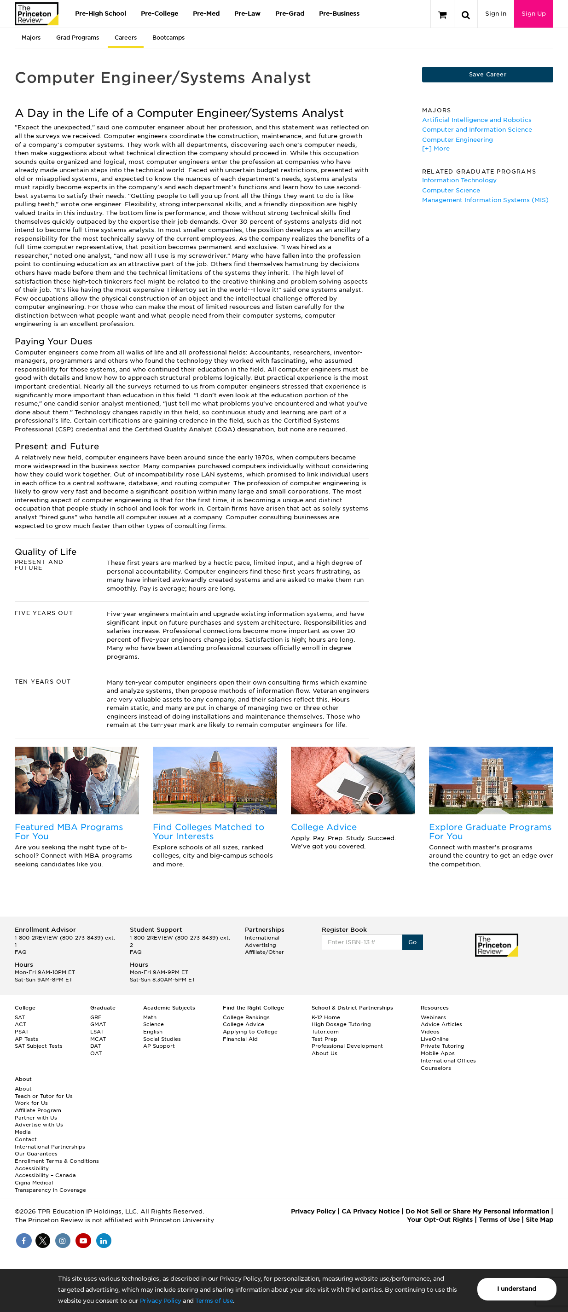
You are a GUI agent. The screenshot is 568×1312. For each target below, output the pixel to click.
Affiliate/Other (264, 952)
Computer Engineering (457, 139)
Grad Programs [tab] (77, 37)
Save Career (487, 74)
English (152, 1031)
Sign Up (534, 13)
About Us (324, 1053)
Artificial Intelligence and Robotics (477, 119)
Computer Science (451, 190)
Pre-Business (339, 13)
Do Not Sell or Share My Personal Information (477, 1211)
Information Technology (459, 180)
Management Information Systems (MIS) (485, 200)
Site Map (539, 1219)
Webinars (433, 1017)
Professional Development (347, 1046)
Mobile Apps (438, 1053)
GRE (96, 1017)
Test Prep (324, 1039)
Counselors (436, 1068)
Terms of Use (214, 1300)
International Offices (448, 1060)
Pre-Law (247, 13)
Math (149, 1017)
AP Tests (26, 1039)
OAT (96, 1053)
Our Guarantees (36, 1153)
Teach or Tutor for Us (44, 1096)
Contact (26, 1139)
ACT (20, 1024)
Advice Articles (441, 1024)
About (23, 1089)
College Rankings (246, 1017)
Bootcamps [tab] (168, 37)
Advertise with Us (39, 1124)
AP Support (159, 1046)
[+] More (436, 148)
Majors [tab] (31, 37)
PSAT (22, 1031)
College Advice (324, 827)
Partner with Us (36, 1118)
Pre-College (159, 13)
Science (153, 1024)
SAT (20, 1017)
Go (412, 942)
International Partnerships (50, 1147)
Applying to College (250, 1031)
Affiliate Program (38, 1110)
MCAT (98, 1039)
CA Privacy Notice (371, 1211)
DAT (95, 1046)
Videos (430, 1031)
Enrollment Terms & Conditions (57, 1161)
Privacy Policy (160, 1300)
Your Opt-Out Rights (440, 1219)
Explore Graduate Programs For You (490, 831)
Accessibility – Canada (45, 1175)
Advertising (260, 945)
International (262, 938)
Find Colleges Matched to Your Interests (208, 831)
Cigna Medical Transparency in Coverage (50, 1186)
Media (23, 1132)
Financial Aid (240, 1039)
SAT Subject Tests (39, 1046)
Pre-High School (100, 13)
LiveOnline (435, 1039)
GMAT (98, 1024)
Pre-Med (206, 13)
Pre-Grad (289, 13)
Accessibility (32, 1168)
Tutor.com (325, 1031)
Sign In (495, 13)
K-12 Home (326, 1017)
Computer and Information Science (477, 129)
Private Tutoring (442, 1046)
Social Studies (162, 1039)
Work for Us (31, 1103)
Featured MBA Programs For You (69, 831)
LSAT (97, 1031)
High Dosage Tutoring (341, 1024)
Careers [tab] (126, 37)
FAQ (21, 952)
